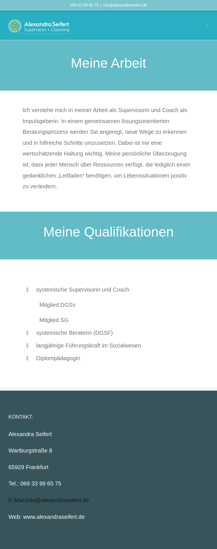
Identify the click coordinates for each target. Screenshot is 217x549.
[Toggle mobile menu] (207, 26)
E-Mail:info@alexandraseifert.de (48, 500)
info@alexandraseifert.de (125, 5)
